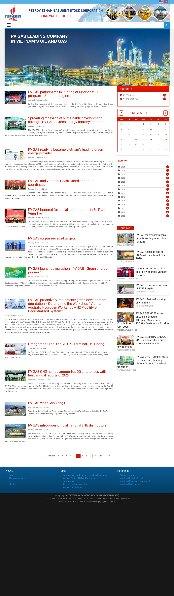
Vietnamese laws (127, 475)
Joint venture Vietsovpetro (75, 484)
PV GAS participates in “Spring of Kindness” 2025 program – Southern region (15, 97)
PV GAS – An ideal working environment (151, 300)
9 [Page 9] (90, 456)
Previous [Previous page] (51, 456)
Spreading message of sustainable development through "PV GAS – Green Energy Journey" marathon (15, 123)
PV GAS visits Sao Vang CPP (15, 409)
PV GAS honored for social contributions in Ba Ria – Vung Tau (15, 216)
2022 (123, 178)
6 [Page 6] (78, 456)
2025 (123, 167)
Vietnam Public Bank (72, 487)
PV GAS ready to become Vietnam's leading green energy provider (15, 154)
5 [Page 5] (74, 456)
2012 (123, 212)
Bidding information (16, 478)
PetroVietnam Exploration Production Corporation (85, 475)
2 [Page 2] (62, 456)
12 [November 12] (166, 129)
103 (165, 99)
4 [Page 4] (70, 456)
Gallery (10, 475)
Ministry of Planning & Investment (135, 481)
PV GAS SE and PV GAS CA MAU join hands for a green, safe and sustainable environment (142, 341)
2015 (123, 200)
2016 (123, 197)
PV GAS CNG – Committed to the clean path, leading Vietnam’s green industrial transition (142, 361)
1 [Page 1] (58, 456)
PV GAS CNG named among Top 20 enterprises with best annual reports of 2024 (15, 375)
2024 (123, 170)
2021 (123, 182)
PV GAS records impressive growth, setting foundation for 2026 (151, 238)
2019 (123, 189)
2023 (123, 174)
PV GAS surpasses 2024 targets (15, 244)
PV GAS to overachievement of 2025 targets (152, 286)
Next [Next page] (100, 456)
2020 (123, 185)
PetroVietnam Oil (71, 481)
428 (165, 95)
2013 (123, 208)
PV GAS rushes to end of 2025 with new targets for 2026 (150, 254)
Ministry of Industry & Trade (132, 478)
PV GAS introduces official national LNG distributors (15, 431)
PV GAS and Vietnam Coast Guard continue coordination (15, 185)
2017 (123, 193)
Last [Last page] (108, 456)
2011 (123, 216)
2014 (123, 204)
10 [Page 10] (95, 456)
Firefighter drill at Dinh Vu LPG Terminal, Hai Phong (15, 349)
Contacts (11, 484)
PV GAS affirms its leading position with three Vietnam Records (151, 271)
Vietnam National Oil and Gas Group (79, 478)
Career (10, 481)
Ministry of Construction (130, 484)
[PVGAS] (13, 13)
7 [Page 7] (82, 456)
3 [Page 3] (66, 456)
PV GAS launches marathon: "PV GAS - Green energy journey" (15, 272)
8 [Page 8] (86, 456)
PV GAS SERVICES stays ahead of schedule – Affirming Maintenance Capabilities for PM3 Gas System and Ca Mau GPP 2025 (143, 319)
